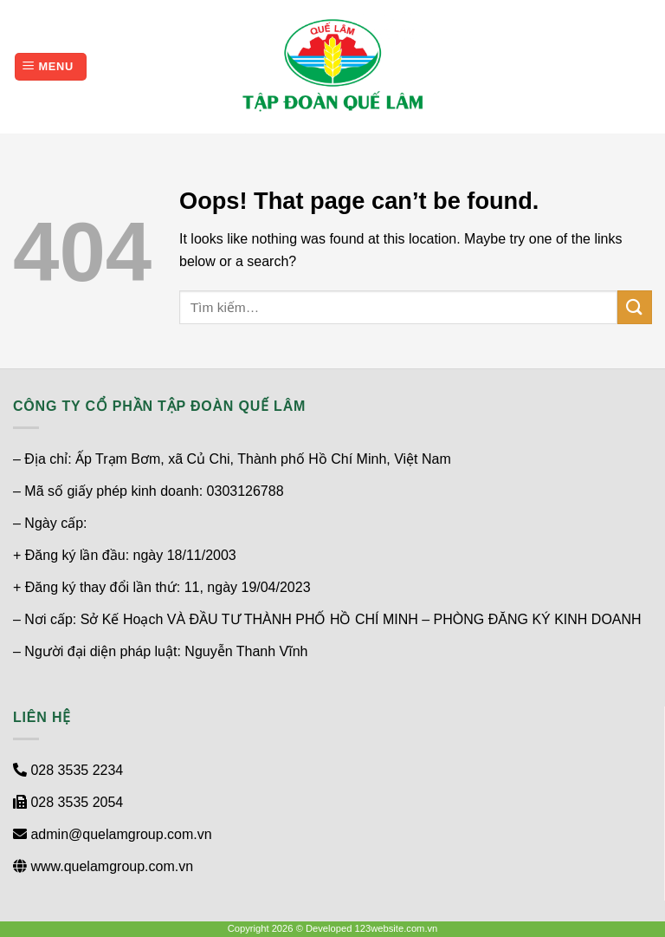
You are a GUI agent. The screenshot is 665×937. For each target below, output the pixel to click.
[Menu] (51, 67)
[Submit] (634, 307)
